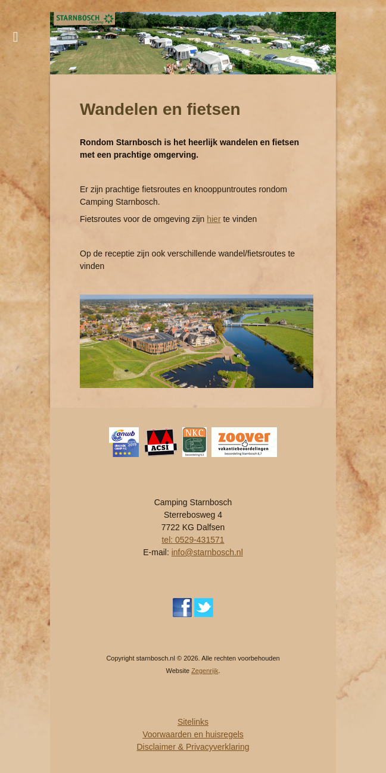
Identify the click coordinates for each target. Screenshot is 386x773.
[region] (193, 43)
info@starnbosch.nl (207, 552)
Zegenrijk (204, 670)
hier (213, 219)
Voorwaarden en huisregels (193, 734)
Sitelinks (193, 722)
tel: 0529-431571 (192, 539)
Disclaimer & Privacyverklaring (192, 747)
